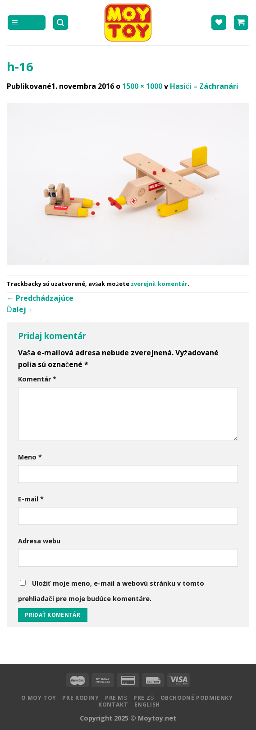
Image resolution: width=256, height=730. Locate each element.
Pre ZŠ (143, 698)
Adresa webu (39, 541)
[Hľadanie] (61, 22)
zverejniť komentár (159, 284)
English (147, 704)
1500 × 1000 (142, 86)
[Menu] (27, 22)
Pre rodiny (80, 698)
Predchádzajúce (40, 298)
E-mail (31, 499)
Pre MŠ (116, 698)
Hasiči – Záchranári (204, 86)
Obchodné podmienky (196, 698)
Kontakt (113, 704)
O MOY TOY (39, 698)
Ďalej (20, 309)
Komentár (37, 379)
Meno (30, 457)
